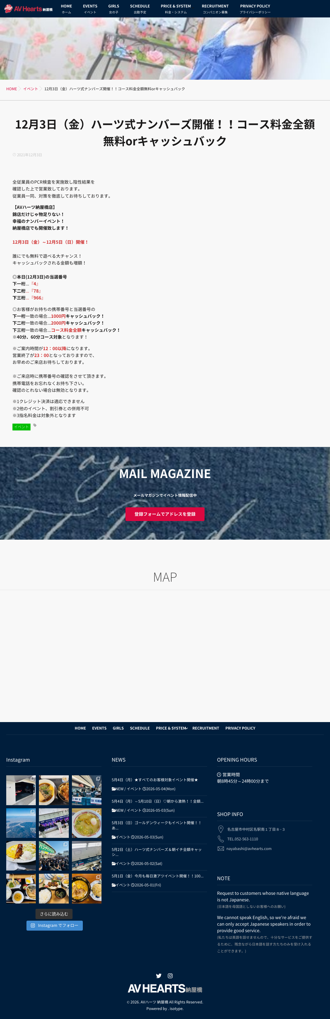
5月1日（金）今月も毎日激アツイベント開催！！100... (158, 876)
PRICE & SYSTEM (176, 10)
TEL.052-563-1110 (242, 835)
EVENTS (90, 10)
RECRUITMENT (215, 10)
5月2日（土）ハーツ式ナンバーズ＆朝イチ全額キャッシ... (157, 852)
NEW (120, 789)
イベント (21, 427)
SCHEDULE (140, 10)
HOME (66, 10)
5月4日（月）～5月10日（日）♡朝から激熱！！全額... (158, 801)
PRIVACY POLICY (255, 10)
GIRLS (113, 10)
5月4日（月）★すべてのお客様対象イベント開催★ (155, 780)
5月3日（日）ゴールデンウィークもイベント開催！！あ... (157, 825)
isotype (176, 1009)
